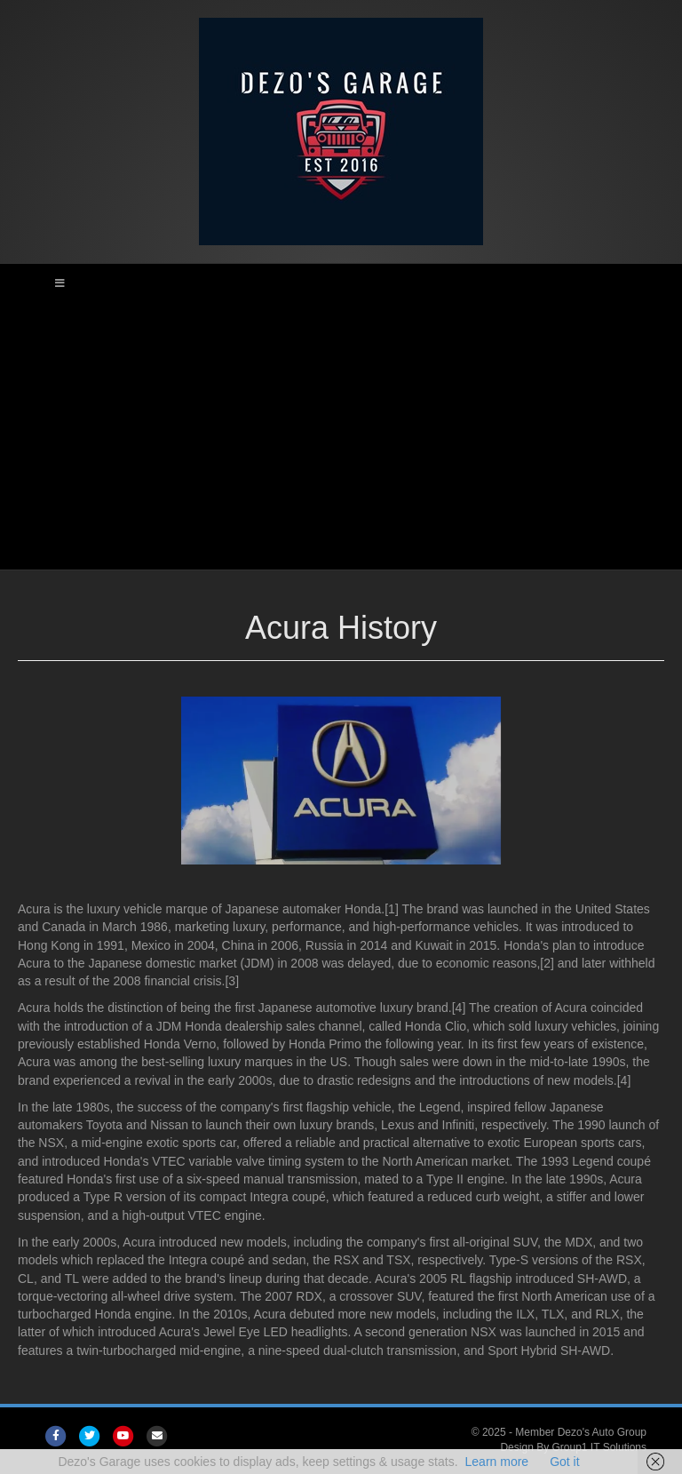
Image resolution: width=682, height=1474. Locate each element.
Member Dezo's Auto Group (580, 1432)
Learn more (497, 1461)
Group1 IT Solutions (598, 1447)
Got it (564, 1461)
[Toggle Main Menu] (341, 283)
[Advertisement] (341, 436)
